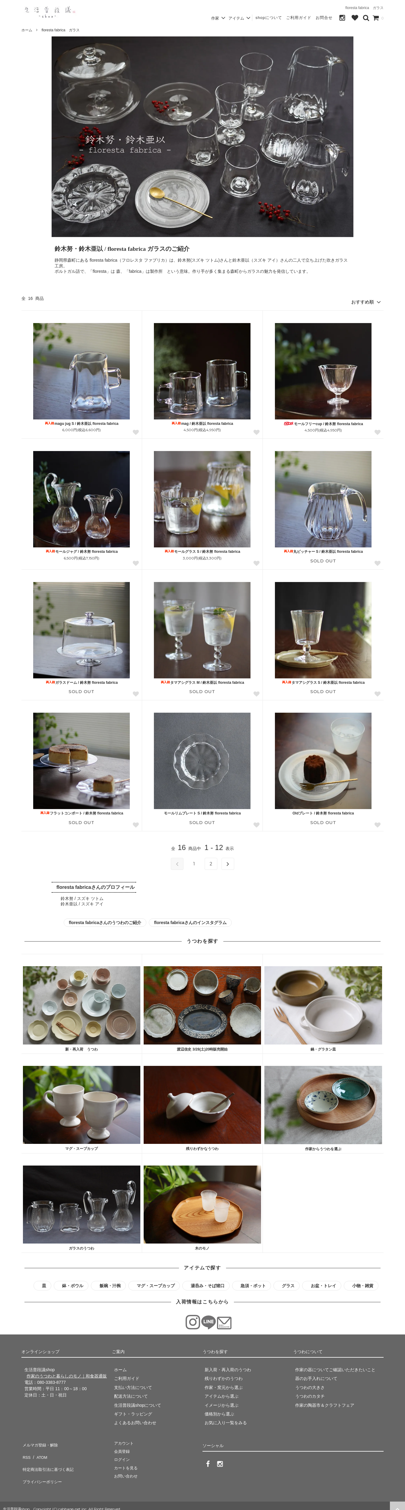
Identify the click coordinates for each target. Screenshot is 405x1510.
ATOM (39, 1450)
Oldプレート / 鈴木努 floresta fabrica (323, 811)
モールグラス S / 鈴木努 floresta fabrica (202, 550)
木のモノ (202, 1246)
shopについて (268, 17)
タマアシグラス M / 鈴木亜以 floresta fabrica (202, 680)
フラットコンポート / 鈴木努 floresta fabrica (81, 811)
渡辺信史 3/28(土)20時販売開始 (202, 1047)
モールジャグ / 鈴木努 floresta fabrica (82, 550)
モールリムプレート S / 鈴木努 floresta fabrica (202, 811)
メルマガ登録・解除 (40, 1441)
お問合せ (324, 17)
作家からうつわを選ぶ (323, 1147)
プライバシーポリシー (42, 1468)
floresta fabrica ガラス (61, 30)
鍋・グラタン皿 (323, 1047)
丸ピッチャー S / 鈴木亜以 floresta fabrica (323, 550)
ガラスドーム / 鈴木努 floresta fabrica (82, 680)
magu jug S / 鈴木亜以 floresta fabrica (81, 421)
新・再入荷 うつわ (81, 1047)
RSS (25, 1450)
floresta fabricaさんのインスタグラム (190, 920)
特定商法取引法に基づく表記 (48, 1459)
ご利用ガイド (298, 17)
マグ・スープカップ (81, 1147)
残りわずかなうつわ (202, 1147)
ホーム (26, 30)
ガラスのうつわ (81, 1246)
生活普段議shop (16, 1502)
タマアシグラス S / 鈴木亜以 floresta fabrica (323, 680)
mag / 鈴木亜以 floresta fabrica (202, 421)
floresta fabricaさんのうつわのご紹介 (105, 920)
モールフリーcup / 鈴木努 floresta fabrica (323, 421)
